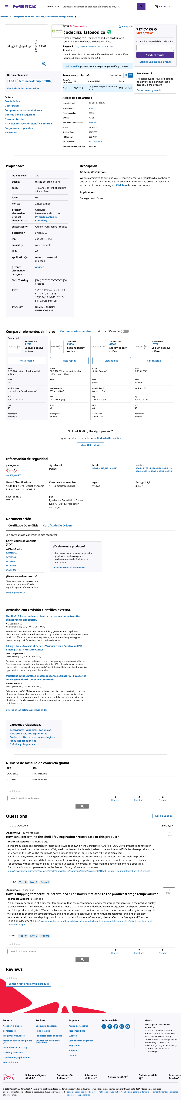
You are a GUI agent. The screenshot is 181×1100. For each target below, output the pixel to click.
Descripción (12, 105)
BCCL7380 (11, 557)
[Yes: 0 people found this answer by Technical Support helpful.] (23, 874)
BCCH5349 (11, 569)
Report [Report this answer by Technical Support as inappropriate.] (45, 874)
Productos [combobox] (52, 6)
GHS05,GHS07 (13, 475)
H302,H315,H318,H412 (104, 468)
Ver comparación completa (76, 331)
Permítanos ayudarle (149, 90)
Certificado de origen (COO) (35, 81)
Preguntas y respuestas (19, 128)
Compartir (126, 26)
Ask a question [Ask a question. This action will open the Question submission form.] (105, 46)
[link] (14, 791)
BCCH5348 (11, 565)
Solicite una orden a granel (155, 61)
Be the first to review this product (30, 969)
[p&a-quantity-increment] (171, 47)
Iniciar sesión (73, 66)
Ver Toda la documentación (23, 88)
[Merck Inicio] (24, 6)
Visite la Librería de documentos (69, 567)
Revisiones (11, 132)
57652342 (93, 122)
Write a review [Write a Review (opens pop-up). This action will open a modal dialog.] (88, 46)
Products (4, 16)
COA (11, 81)
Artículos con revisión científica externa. (29, 123)
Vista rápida (27, 360)
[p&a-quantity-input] (155, 48)
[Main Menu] (6, 6)
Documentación (14, 119)
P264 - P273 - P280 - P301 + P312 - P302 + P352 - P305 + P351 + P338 (153, 470)
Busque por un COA (16, 592)
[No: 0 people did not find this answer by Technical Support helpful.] (33, 874)
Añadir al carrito (155, 55)
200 (37, 175)
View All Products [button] (90, 445)
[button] (169, 826)
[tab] (6, 16)
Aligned (39, 267)
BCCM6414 (11, 553)
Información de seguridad (20, 114)
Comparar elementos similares (23, 110)
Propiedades (12, 101)
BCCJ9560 (10, 561)
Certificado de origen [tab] (57, 525)
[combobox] (95, 6)
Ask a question (163, 808)
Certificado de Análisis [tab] (23, 525)
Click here (122, 185)
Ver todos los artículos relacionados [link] (26, 710)
